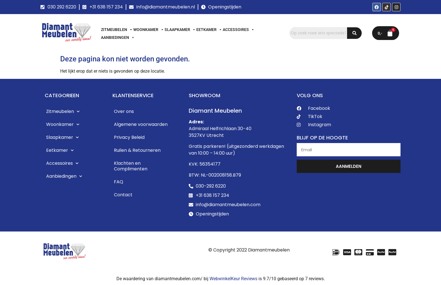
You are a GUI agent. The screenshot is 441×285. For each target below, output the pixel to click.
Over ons (124, 111)
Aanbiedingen (118, 37)
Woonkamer (148, 29)
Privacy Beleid (129, 137)
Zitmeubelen (117, 29)
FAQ (118, 182)
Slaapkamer (180, 29)
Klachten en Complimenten (130, 166)
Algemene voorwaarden (141, 124)
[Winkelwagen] (385, 33)
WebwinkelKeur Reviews (233, 278)
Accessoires (239, 29)
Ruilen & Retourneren (137, 150)
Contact (123, 195)
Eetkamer (209, 29)
